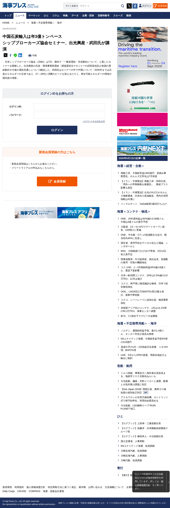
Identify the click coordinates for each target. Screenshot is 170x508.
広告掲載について (114, 487)
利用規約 (19, 487)
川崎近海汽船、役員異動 (134, 450)
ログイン (57, 130)
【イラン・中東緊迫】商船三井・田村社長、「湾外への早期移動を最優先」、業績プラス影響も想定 (144, 184)
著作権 (82, 487)
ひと (120, 416)
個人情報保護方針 (35, 487)
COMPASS (34, 491)
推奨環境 (7, 487)
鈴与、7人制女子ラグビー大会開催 (139, 316)
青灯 (120, 468)
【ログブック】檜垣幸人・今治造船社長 (142, 436)
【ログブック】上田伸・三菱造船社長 (141, 423)
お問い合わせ (95, 487)
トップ (7, 15)
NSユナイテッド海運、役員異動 (138, 446)
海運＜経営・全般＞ (130, 166)
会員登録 (162, 5)
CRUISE (21, 491)
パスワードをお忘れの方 (94, 121)
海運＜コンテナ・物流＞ (133, 211)
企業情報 (131, 487)
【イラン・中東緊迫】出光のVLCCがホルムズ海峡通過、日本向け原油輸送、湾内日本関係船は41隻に (144, 195)
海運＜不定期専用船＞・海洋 (137, 323)
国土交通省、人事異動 (132, 441)
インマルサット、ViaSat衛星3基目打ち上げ (144, 203)
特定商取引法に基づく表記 (62, 487)
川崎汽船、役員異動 (131, 460)
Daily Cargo (9, 491)
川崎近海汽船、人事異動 (134, 455)
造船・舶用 (124, 366)
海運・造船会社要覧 (53, 491)
